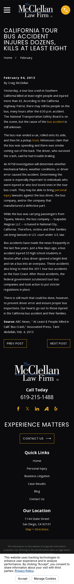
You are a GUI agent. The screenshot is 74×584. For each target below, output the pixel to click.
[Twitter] (27, 409)
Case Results (37, 484)
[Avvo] (46, 409)
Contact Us (37, 438)
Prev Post (15, 343)
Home (37, 461)
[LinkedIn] (37, 409)
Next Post (58, 343)
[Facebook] (18, 409)
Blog (37, 491)
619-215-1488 (36, 397)
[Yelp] (56, 409)
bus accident (55, 122)
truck (35, 140)
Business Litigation (37, 476)
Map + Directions (37, 529)
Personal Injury (37, 468)
